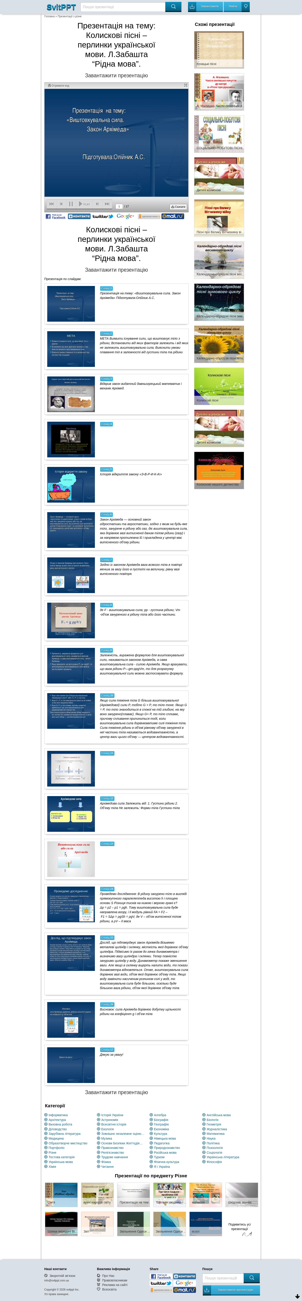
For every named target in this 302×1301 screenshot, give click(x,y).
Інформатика (58, 1115)
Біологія (212, 1120)
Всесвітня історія (113, 1124)
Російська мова (165, 1152)
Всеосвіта (109, 1289)
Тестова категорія (62, 1157)
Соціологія (214, 1152)
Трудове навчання (114, 1157)
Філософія (214, 1162)
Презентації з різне (70, 16)
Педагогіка (162, 1143)
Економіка (161, 1129)
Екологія (107, 1129)
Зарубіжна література (65, 1134)
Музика (106, 1138)
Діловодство (58, 1129)
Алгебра (160, 1115)
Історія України (112, 1115)
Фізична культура (166, 1162)
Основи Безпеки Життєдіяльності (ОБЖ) (122, 1143)
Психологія (215, 1148)
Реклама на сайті (115, 1285)
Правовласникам (114, 1280)
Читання (107, 1166)
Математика (216, 1134)
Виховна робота (60, 1124)
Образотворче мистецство (68, 1143)
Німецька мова (165, 1138)
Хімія (52, 1166)
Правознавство (112, 1148)
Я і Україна (162, 1166)
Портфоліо (56, 1148)
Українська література (223, 1157)
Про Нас (108, 1276)
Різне (52, 1152)
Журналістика (217, 1129)
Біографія (161, 1120)
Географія (161, 1124)
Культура (160, 1134)
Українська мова (61, 1162)
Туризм (159, 1157)
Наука (211, 1138)
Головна (49, 16)
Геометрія (214, 1124)
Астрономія (109, 1120)
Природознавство (167, 1148)
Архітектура (57, 1120)
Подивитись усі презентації (239, 1230)
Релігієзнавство (112, 1152)
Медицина (56, 1138)
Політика (213, 1143)
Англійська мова (219, 1115)
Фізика (106, 1162)
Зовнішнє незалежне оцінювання (122, 1134)
